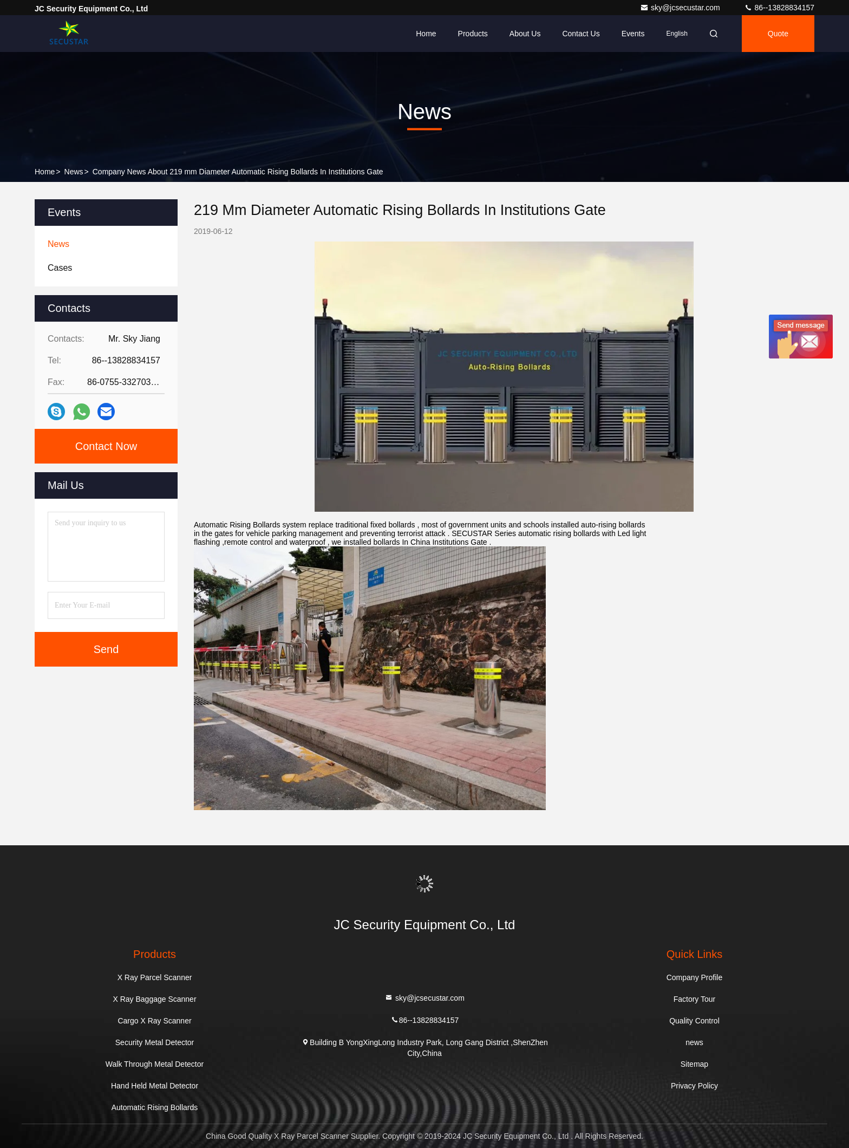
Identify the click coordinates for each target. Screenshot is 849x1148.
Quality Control (694, 1020)
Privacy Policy (694, 1085)
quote (778, 33)
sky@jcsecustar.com (681, 7)
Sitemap (694, 1064)
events (633, 33)
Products (473, 33)
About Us (525, 33)
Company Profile (695, 977)
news (73, 171)
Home (426, 33)
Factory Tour (695, 999)
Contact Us (580, 33)
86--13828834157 (779, 7)
